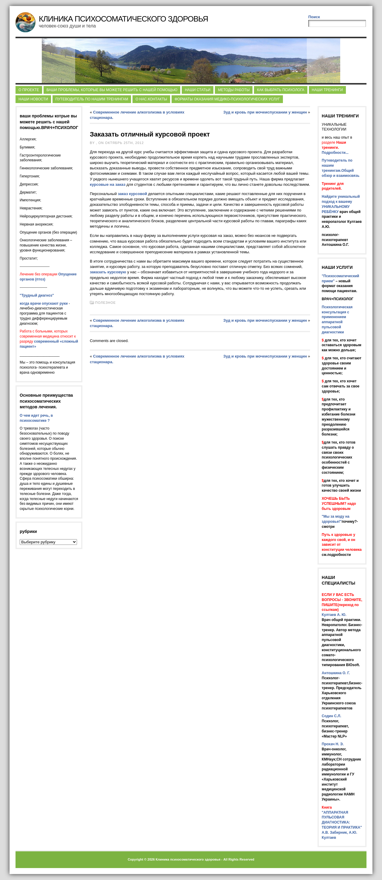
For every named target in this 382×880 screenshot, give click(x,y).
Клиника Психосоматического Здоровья (123, 18)
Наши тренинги (327, 90)
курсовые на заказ (107, 184)
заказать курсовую (108, 272)
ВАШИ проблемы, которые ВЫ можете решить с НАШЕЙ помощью (112, 90)
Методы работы (233, 90)
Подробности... (335, 153)
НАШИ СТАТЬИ (197, 90)
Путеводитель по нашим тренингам (92, 99)
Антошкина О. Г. (336, 673)
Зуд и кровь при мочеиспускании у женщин (265, 112)
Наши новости (33, 99)
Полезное (105, 302)
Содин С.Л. (331, 716)
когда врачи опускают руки (44, 303)
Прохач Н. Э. (333, 744)
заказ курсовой (132, 193)
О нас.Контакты (151, 99)
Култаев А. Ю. (334, 615)
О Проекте (29, 90)
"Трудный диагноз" (37, 295)
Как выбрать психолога (280, 90)
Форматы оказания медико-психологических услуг (227, 99)
